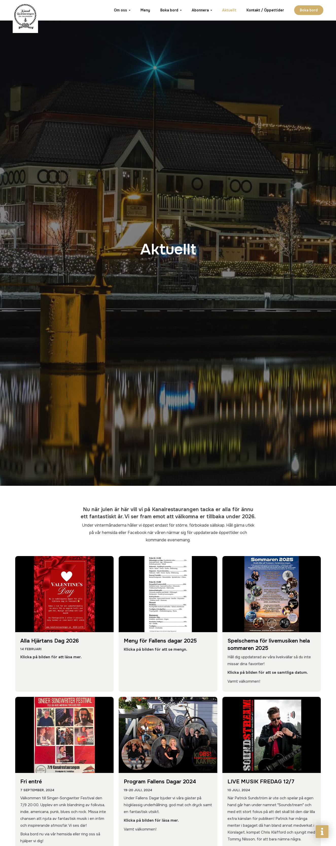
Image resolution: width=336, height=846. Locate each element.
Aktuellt (229, 10)
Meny (145, 10)
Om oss (120, 10)
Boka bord (169, 10)
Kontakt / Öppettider (265, 10)
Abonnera (200, 10)
